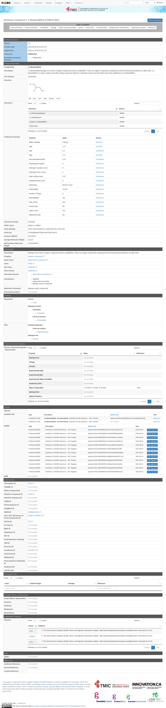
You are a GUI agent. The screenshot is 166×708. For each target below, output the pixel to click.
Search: (147, 103)
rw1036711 (33, 550)
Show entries (37, 103)
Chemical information (31, 27)
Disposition (8, 299)
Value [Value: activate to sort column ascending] (85, 353)
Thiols (31, 263)
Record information (16, 27)
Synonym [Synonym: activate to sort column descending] (32, 109)
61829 (31, 494)
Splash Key (114, 415)
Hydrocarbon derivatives (42, 274)
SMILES (51, 98)
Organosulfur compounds (38, 260)
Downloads (38, 3)
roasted (32, 636)
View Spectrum (152, 430)
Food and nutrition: (39, 328)
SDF (40, 98)
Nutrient (35, 339)
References (151, 27)
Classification (44, 27)
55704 (31, 483)
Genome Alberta (55, 687)
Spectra (80, 27)
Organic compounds (36, 256)
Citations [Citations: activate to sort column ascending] (41, 626)
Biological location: (34, 306)
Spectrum (156, 418)
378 (30, 521)
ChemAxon (100, 151)
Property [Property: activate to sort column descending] (32, 353)
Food (34, 303)
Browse (17, 3)
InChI (58, 98)
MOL (34, 98)
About (68, 3)
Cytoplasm (41, 313)
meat (31, 631)
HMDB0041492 (34, 512)
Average (71, 583)
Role (6, 325)
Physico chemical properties (67, 27)
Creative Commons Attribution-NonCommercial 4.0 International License (60, 706)
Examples (58, 3)
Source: (31, 299)
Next (157, 131)
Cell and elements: (39, 317)
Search (27, 3)
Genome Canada (42, 687)
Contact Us (79, 3)
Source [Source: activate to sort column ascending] (121, 109)
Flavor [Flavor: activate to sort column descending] (31, 626)
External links (90, 27)
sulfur (31, 642)
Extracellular (41, 320)
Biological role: (33, 335)
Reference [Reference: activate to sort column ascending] (140, 353)
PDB (45, 98)
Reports (49, 3)
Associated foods (101, 27)
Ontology (53, 27)
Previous (147, 131)
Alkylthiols (32, 267)
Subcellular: (37, 310)
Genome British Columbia (74, 687)
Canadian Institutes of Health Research (39, 682)
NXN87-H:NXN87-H (36, 516)
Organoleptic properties (138, 27)
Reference (101, 583)
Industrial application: (35, 325)
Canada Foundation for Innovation (66, 682)
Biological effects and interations (119, 27)
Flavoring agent (42, 332)
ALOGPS (99, 142)
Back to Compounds (155, 20)
